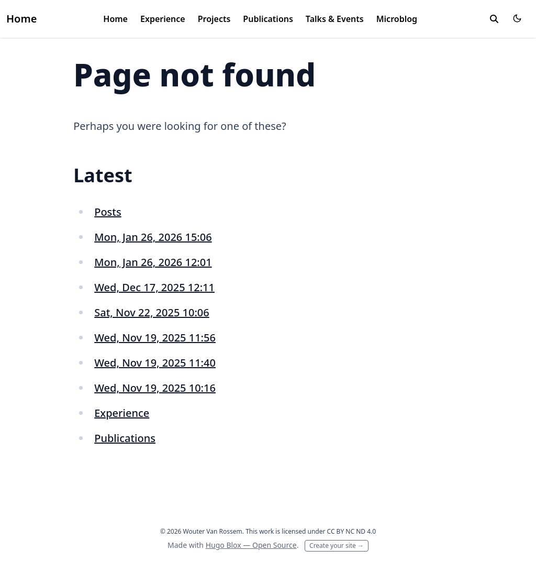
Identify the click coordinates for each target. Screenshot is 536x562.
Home (21, 19)
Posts (107, 212)
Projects (214, 19)
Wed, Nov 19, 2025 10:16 (155, 388)
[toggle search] (494, 19)
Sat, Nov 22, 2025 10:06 (151, 312)
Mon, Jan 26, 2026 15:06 (152, 237)
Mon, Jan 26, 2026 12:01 (152, 262)
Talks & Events (335, 19)
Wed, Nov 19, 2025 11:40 (155, 363)
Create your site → (336, 545)
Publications (268, 19)
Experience (162, 19)
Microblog (396, 19)
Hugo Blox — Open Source (251, 545)
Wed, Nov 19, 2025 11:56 (155, 337)
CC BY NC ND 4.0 (351, 531)
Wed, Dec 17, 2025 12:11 (154, 287)
